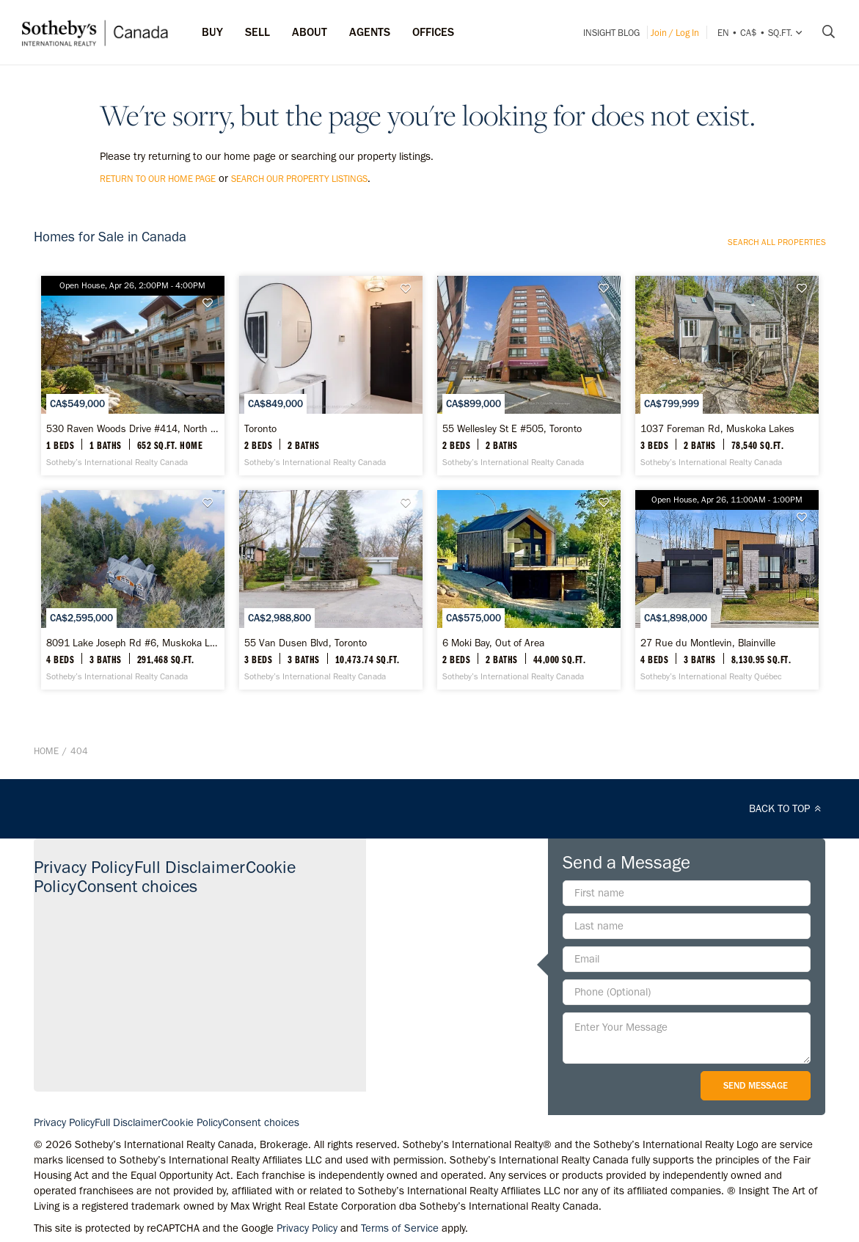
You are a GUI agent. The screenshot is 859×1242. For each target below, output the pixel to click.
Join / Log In (675, 32)
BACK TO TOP (787, 808)
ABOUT (309, 32)
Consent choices (137, 885)
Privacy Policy (84, 866)
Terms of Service (400, 1228)
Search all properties (777, 242)
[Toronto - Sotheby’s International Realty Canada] (331, 375)
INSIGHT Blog (611, 32)
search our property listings (299, 178)
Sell (257, 32)
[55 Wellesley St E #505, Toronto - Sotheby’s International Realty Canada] (529, 375)
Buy (212, 32)
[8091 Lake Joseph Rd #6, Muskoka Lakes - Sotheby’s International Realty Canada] (132, 590)
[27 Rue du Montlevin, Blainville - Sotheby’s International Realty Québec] (727, 590)
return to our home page (158, 178)
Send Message (755, 1085)
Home (46, 750)
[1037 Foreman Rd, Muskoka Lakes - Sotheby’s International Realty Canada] (727, 375)
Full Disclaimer (189, 866)
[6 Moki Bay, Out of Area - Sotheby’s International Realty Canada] (529, 590)
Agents (369, 32)
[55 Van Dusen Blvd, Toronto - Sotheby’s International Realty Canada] (331, 590)
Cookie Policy (191, 1122)
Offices (433, 32)
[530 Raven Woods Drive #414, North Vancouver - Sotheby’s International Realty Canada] (132, 375)
